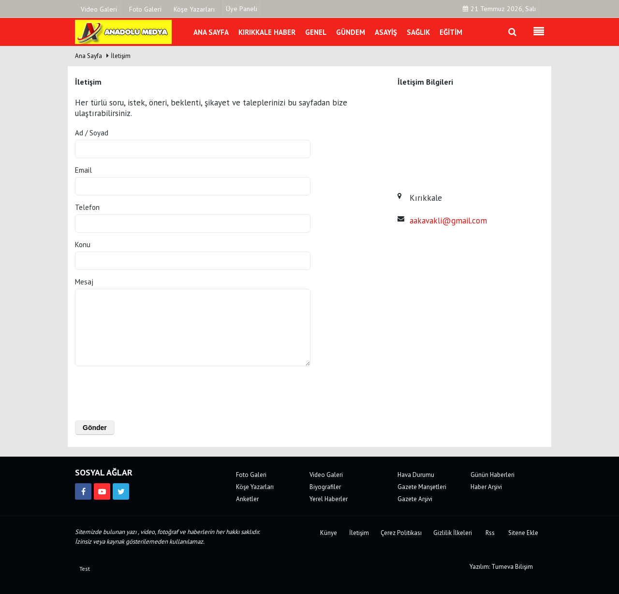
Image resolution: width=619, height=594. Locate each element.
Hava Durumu (416, 475)
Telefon (87, 207)
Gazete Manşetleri (422, 487)
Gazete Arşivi (415, 499)
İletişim (121, 56)
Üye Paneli (241, 8)
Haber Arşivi (486, 487)
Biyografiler (325, 487)
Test (84, 568)
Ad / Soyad (91, 132)
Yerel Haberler (329, 499)
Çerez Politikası (401, 533)
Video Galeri (326, 475)
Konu (82, 244)
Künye (328, 533)
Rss (490, 533)
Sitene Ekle (523, 533)
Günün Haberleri (493, 475)
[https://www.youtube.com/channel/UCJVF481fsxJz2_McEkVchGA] (102, 491)
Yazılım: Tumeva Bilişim (501, 567)
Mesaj (84, 281)
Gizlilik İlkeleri (452, 533)
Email (83, 170)
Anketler (247, 499)
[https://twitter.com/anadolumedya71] (121, 491)
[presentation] (136, 391)
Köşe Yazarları (255, 487)
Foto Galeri (251, 475)
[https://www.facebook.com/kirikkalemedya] (83, 491)
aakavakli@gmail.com (448, 220)
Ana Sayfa (88, 56)
